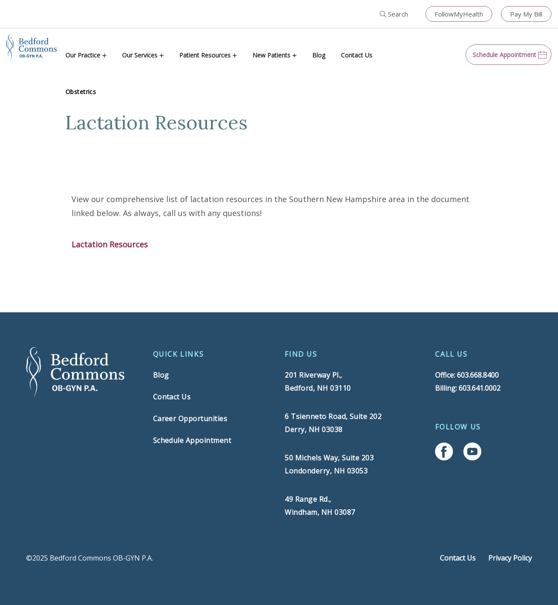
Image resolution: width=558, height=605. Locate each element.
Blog (318, 55)
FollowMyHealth (459, 14)
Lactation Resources (109, 244)
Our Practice (82, 55)
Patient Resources (205, 55)
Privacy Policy (510, 558)
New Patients (271, 55)
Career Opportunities (190, 418)
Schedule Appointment (192, 440)
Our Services (139, 55)
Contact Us (356, 55)
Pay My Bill (526, 14)
